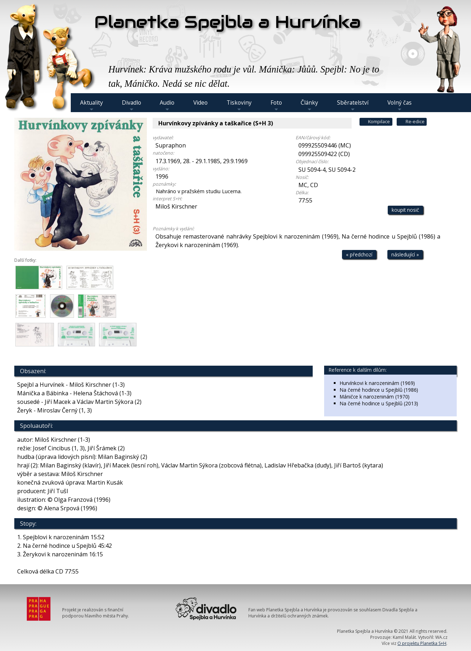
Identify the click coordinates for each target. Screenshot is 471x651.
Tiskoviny (239, 105)
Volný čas (399, 105)
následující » (405, 254)
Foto (276, 105)
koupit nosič (405, 209)
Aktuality (91, 105)
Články (309, 105)
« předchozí (359, 254)
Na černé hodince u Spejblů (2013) (379, 403)
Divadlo (131, 105)
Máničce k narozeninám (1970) (375, 396)
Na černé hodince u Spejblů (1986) (379, 389)
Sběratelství (352, 105)
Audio (167, 105)
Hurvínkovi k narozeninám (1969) (377, 383)
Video (200, 102)
